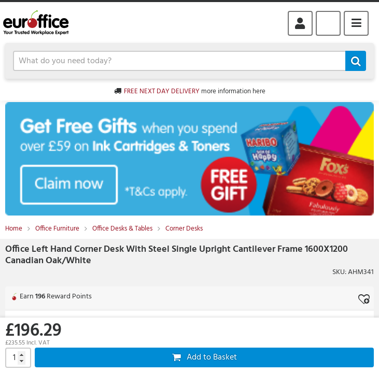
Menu (356, 23)
